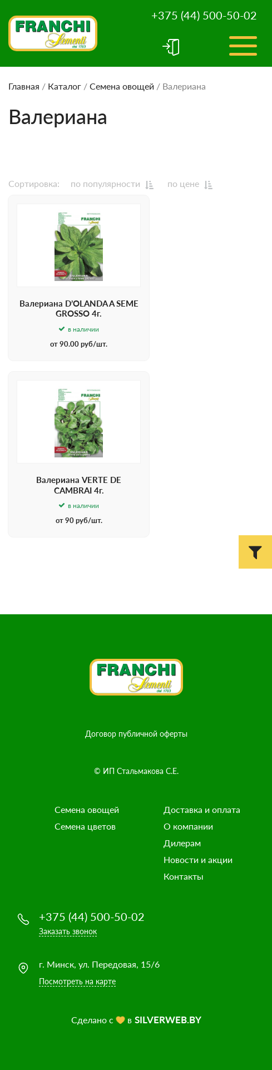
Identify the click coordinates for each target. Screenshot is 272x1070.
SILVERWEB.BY (168, 1019)
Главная (23, 86)
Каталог (64, 86)
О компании (188, 826)
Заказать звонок (68, 931)
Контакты (184, 876)
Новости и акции (198, 859)
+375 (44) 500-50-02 (204, 15)
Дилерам (182, 842)
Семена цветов (85, 826)
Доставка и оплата (202, 809)
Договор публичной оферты (136, 733)
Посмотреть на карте (77, 981)
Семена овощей (122, 86)
